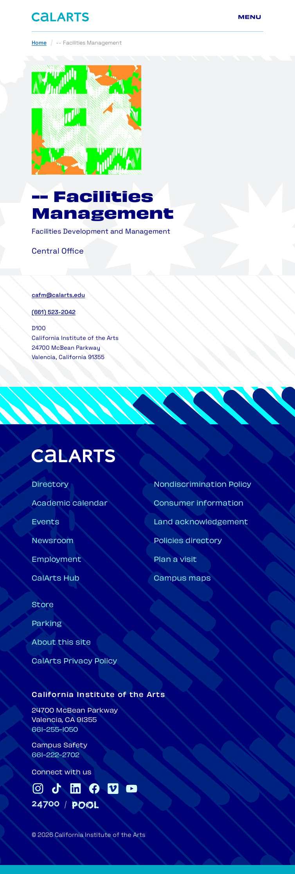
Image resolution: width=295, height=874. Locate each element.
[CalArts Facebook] (94, 788)
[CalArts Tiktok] (56, 788)
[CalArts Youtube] (132, 788)
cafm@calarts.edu (58, 295)
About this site (61, 643)
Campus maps (182, 579)
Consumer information (198, 503)
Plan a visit (175, 560)
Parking (47, 624)
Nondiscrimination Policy (202, 485)
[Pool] (85, 805)
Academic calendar (70, 503)
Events (45, 522)
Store (43, 605)
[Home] (60, 17)
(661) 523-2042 (54, 313)
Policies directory (188, 541)
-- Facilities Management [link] (89, 43)
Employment (56, 560)
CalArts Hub (55, 579)
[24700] (45, 804)
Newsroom (53, 541)
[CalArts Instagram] (38, 788)
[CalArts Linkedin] (75, 788)
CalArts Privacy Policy (74, 661)
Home (39, 43)
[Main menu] (250, 17)
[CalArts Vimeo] (113, 788)
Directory (50, 485)
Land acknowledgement (201, 522)
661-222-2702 (55, 755)
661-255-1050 (55, 730)
